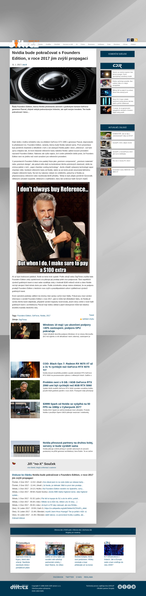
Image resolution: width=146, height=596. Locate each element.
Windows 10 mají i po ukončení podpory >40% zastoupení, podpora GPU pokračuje (67, 328)
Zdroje (125, 44)
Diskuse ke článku (22, 475)
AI (77, 44)
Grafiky (48, 44)
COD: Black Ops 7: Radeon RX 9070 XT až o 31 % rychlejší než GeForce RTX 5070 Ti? (68, 366)
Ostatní (133, 44)
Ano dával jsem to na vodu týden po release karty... (64, 482)
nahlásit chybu (88, 319)
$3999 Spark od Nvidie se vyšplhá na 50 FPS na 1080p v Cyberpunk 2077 (66, 405)
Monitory (117, 44)
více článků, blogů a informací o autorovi (41, 467)
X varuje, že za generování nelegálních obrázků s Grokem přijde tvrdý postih (123, 110)
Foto (108, 44)
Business (91, 44)
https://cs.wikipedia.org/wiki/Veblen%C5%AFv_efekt (66, 508)
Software (101, 44)
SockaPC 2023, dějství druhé (122, 143)
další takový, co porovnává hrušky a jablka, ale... (65, 515)
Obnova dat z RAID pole (63, 530)
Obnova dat (77, 530)
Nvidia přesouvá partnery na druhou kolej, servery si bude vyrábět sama (68, 444)
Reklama (88, 577)
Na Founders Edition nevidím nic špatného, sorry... (63, 489)
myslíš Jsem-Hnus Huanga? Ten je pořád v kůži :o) (66, 512)
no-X (25, 65)
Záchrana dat (87, 530)
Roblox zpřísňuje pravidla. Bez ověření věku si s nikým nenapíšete (123, 83)
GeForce (35, 316)
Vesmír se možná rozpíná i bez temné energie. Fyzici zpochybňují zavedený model (123, 74)
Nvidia (42, 316)
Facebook (58, 577)
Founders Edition (24, 316)
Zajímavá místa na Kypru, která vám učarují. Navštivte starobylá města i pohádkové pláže (23, 562)
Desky (40, 44)
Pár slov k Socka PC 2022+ (122, 161)
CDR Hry (117, 66)
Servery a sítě (68, 44)
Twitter (70, 577)
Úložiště (57, 44)
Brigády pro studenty (73, 532)
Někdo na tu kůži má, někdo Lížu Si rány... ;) (59, 502)
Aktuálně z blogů (117, 127)
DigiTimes (23, 320)
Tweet (91, 315)
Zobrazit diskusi (18, 518)
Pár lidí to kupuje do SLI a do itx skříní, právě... (60, 498)
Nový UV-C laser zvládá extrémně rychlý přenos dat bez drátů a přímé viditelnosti (123, 101)
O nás (79, 577)
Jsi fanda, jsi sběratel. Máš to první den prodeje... (63, 485)
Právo (83, 44)
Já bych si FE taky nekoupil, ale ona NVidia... (60, 505)
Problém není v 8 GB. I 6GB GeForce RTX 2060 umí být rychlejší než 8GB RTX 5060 (67, 384)
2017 (48, 316)
